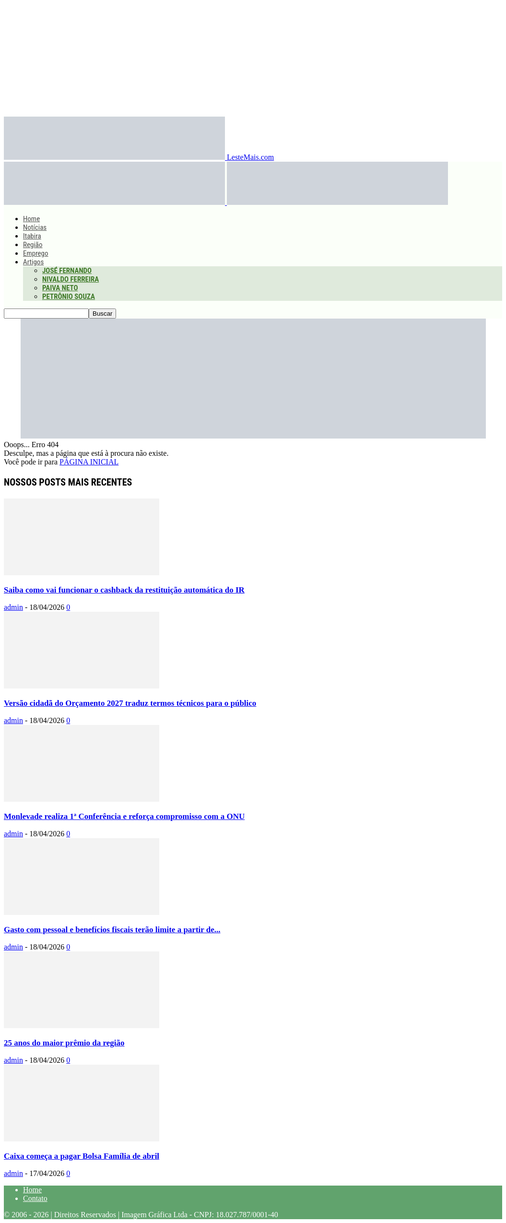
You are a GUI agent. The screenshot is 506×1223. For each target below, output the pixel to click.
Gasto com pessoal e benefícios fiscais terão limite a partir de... (112, 929)
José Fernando (67, 270)
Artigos (33, 262)
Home (31, 218)
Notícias (35, 227)
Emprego (35, 253)
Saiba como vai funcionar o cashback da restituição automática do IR (124, 589)
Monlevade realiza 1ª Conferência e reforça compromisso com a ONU (124, 816)
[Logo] (115, 202)
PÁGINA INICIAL (88, 462)
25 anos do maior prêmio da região (64, 1042)
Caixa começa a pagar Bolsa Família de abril (81, 1156)
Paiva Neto (60, 288)
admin (13, 607)
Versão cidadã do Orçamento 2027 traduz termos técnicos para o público (130, 703)
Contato (35, 1198)
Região (33, 244)
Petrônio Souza (68, 296)
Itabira (32, 236)
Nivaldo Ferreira (70, 279)
